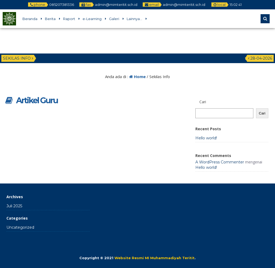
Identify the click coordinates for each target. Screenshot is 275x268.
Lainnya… (134, 19)
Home (137, 76)
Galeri (114, 19)
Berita (50, 19)
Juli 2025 (14, 206)
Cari (262, 113)
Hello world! (206, 138)
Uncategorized (20, 227)
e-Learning (92, 19)
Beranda (29, 19)
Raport (69, 19)
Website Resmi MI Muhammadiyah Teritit (154, 258)
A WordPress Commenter (219, 162)
